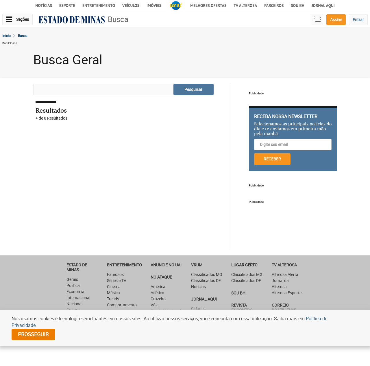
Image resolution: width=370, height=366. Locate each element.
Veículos (130, 5)
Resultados (51, 110)
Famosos (115, 274)
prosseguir (33, 334)
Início (6, 35)
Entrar (358, 19)
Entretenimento (98, 5)
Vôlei (155, 305)
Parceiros (274, 5)
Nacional (74, 303)
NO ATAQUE (161, 277)
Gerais (72, 279)
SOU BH (238, 293)
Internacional (78, 297)
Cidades (198, 308)
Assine (336, 19)
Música (113, 292)
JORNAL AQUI (323, 5)
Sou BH (297, 5)
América (158, 286)
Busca (118, 19)
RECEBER (272, 159)
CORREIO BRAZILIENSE (284, 307)
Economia (75, 291)
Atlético (157, 292)
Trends (113, 298)
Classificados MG (206, 274)
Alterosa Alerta (285, 274)
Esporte (67, 5)
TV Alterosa (245, 5)
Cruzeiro (158, 298)
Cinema (114, 286)
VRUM (196, 265)
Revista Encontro (242, 307)
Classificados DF (206, 280)
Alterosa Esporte (286, 292)
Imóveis (154, 5)
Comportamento (122, 305)
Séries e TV (116, 280)
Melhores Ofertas (208, 5)
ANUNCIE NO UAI (166, 265)
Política (73, 285)
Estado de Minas (76, 267)
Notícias (43, 5)
